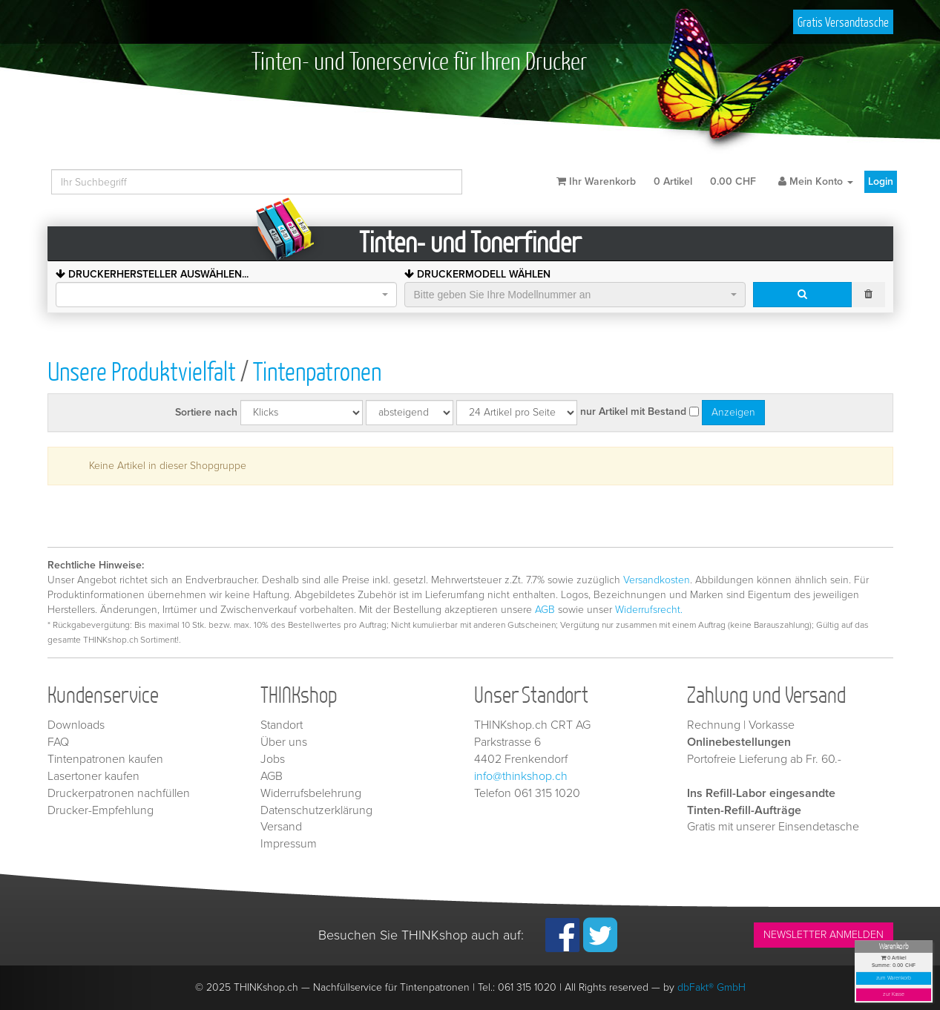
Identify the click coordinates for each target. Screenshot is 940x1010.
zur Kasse (893, 994)
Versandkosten (656, 580)
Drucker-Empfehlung (100, 810)
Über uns (283, 742)
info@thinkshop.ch (521, 776)
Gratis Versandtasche (843, 22)
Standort (281, 725)
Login (880, 181)
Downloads (76, 725)
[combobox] (226, 294)
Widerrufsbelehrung (310, 793)
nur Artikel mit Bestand (633, 411)
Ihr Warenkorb (656, 181)
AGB (545, 609)
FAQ (58, 742)
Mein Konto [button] (815, 181)
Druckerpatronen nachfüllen (118, 793)
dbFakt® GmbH (711, 987)
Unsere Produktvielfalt (141, 370)
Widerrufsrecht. (649, 609)
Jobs (272, 759)
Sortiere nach (206, 412)
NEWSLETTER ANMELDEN (823, 934)
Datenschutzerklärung (316, 810)
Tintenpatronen (317, 370)
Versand (281, 826)
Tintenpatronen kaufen (105, 759)
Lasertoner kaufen (93, 776)
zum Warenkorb (894, 978)
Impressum (288, 843)
